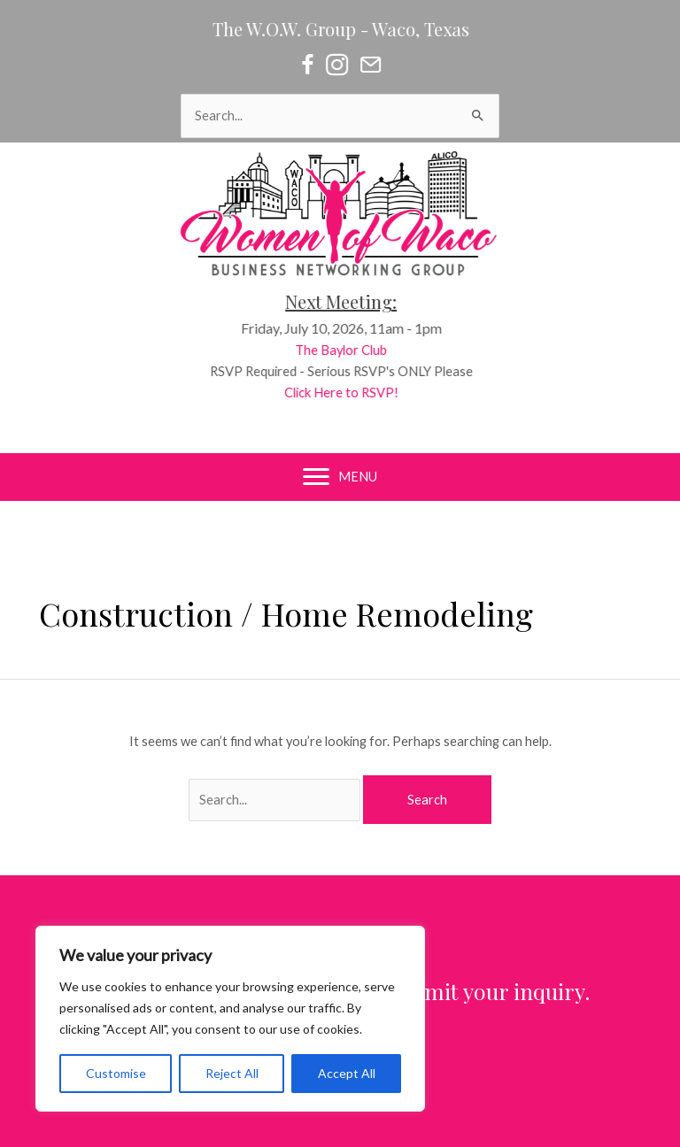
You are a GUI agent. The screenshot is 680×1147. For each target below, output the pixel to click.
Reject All (232, 1073)
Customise (116, 1073)
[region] (230, 1019)
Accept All (346, 1073)
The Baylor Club (351, 350)
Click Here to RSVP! (352, 392)
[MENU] (340, 477)
